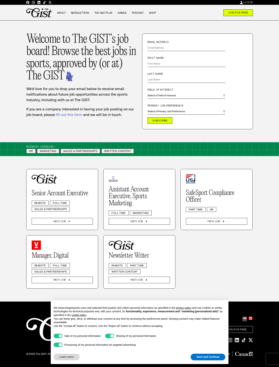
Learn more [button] (67, 356)
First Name (156, 57)
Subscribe (160, 120)
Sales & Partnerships (80, 151)
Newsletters (80, 12)
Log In (248, 2)
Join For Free (238, 12)
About (61, 12)
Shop (152, 12)
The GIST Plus (103, 12)
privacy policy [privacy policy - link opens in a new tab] (183, 307)
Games (122, 12)
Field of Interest (161, 89)
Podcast (138, 12)
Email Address (158, 41)
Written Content (117, 151)
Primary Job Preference (165, 105)
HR (31, 151)
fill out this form (69, 114)
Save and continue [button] (208, 356)
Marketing (48, 151)
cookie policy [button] (79, 315)
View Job (62, 221)
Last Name (155, 73)
